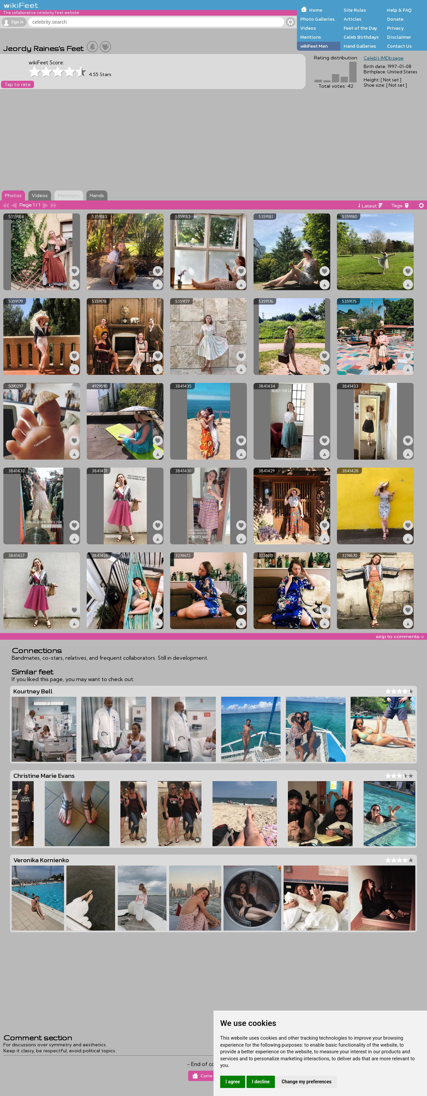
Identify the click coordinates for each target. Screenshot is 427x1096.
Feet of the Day (360, 28)
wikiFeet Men (314, 46)
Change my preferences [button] (306, 1081)
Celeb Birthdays (361, 37)
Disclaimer (399, 37)
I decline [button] (261, 1081)
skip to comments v (400, 636)
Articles (352, 19)
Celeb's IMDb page (384, 58)
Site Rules (355, 10)
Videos (308, 28)
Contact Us (399, 46)
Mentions (310, 37)
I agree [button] (233, 1081)
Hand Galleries (360, 46)
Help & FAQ (399, 10)
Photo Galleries (317, 19)
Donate (395, 19)
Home (315, 10)
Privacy (395, 28)
